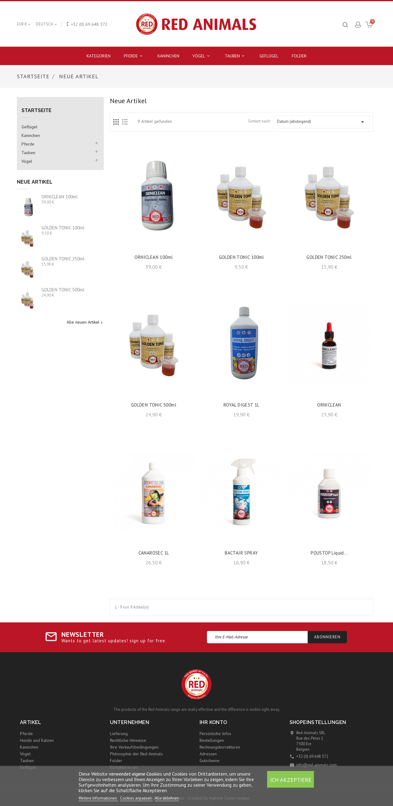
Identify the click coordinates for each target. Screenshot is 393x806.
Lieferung (119, 733)
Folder (299, 56)
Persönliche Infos (215, 733)
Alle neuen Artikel (85, 322)
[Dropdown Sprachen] (47, 24)
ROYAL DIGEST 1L (241, 405)
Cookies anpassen (136, 798)
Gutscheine (210, 760)
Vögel (202, 56)
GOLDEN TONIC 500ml (62, 290)
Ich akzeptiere (290, 779)
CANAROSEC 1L (153, 553)
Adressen (208, 754)
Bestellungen (212, 740)
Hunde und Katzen (37, 740)
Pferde (134, 56)
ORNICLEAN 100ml (59, 197)
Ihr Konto (213, 722)
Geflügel (268, 56)
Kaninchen (168, 56)
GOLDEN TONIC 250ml (62, 259)
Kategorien (99, 56)
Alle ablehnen (167, 798)
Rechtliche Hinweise (128, 740)
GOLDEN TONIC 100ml (62, 228)
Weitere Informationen (98, 798)
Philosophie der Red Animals (136, 754)
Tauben (235, 56)
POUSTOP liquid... (329, 553)
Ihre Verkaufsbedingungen (134, 747)
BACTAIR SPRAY (241, 553)
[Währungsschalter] (24, 24)
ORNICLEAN (329, 405)
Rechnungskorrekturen (220, 747)
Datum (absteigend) (321, 122)
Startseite (36, 110)
